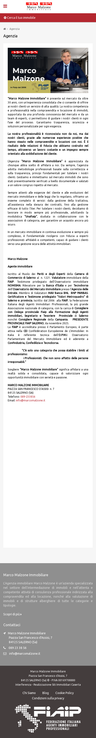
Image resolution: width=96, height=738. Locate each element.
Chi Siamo (29, 693)
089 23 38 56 (17, 648)
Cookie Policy (64, 693)
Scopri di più (12, 614)
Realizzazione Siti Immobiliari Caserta (57, 684)
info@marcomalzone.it (30, 400)
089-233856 (28, 396)
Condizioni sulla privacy (48, 698)
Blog (45, 693)
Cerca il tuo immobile (20, 17)
